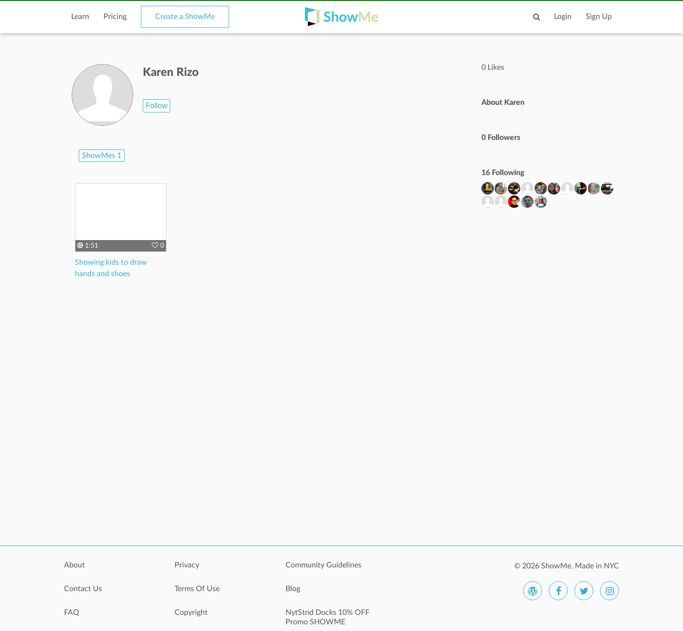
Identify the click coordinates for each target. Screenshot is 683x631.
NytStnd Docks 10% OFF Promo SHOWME (327, 617)
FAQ (71, 612)
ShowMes (101, 155)
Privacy (187, 565)
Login (563, 16)
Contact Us (83, 589)
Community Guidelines (323, 565)
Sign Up (599, 16)
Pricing (115, 16)
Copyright (191, 612)
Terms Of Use (197, 589)
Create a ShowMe (185, 16)
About (74, 565)
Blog (293, 589)
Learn (80, 16)
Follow (156, 106)
